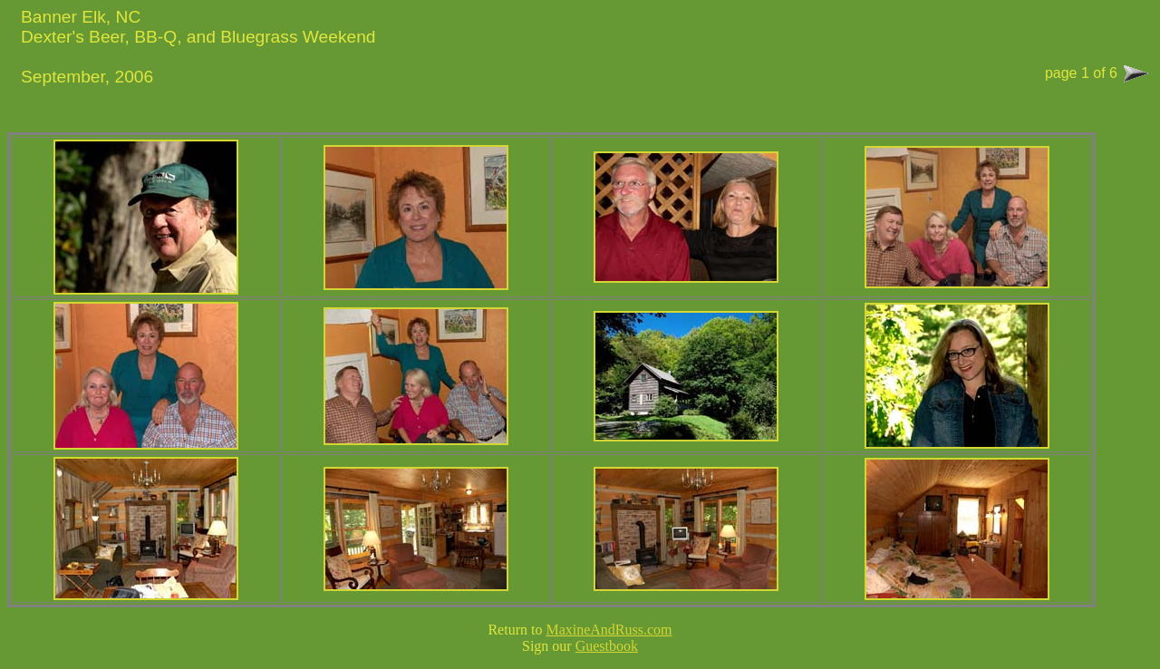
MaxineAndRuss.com (609, 629)
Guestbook (606, 646)
